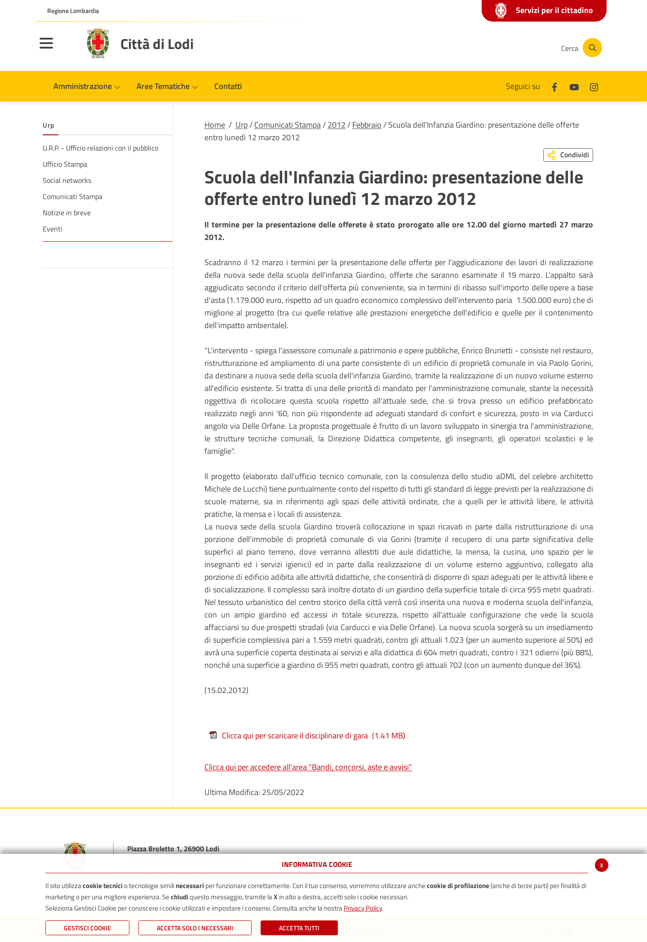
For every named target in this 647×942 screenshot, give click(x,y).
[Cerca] (580, 47)
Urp (241, 125)
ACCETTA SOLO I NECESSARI (195, 928)
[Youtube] (492, 47)
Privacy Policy (363, 908)
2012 (337, 125)
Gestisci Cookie (87, 928)
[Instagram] (518, 47)
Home (214, 125)
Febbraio (366, 125)
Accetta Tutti (299, 928)
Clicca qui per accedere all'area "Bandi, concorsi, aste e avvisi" (308, 767)
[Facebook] (465, 47)
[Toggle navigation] (57, 49)
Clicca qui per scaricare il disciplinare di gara (307, 735)
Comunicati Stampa (287, 125)
